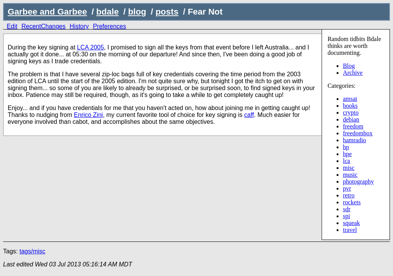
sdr (346, 209)
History (79, 26)
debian (351, 119)
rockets (351, 202)
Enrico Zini (88, 115)
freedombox (357, 133)
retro (348, 195)
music (350, 174)
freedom (353, 126)
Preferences (109, 26)
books (350, 105)
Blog (349, 65)
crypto (350, 112)
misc (348, 167)
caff (249, 115)
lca (346, 161)
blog (137, 11)
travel (350, 230)
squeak (351, 223)
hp (346, 147)
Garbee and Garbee (47, 11)
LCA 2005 (90, 47)
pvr (347, 188)
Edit (12, 26)
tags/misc (33, 251)
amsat (350, 98)
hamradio (354, 140)
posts (166, 11)
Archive (353, 72)
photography (358, 181)
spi (346, 216)
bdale (107, 11)
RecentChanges (43, 26)
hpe (347, 154)
